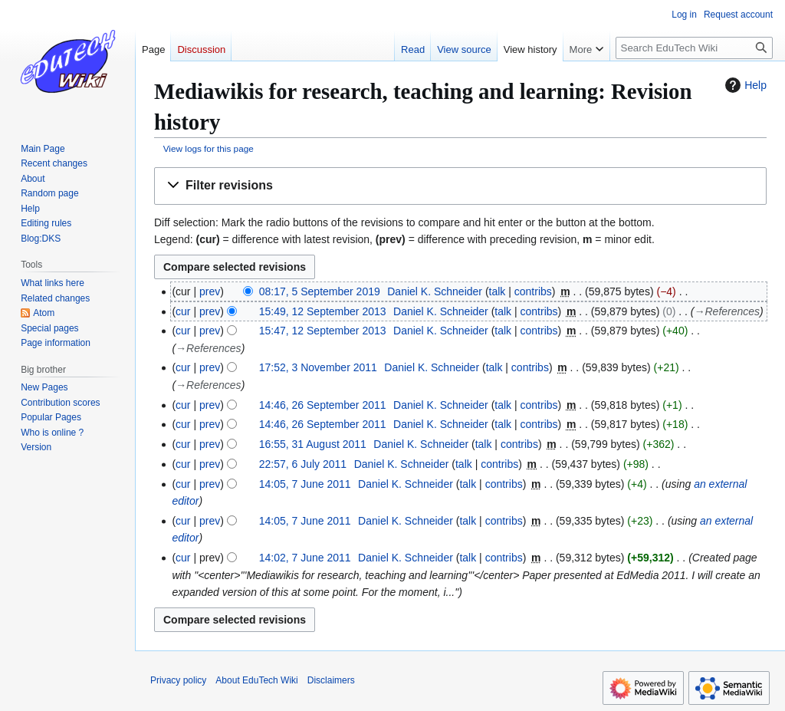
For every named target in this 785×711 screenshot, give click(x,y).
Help (744, 85)
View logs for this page (208, 148)
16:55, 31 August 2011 (312, 444)
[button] (460, 186)
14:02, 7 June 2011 (305, 557)
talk (497, 291)
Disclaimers (331, 680)
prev (209, 291)
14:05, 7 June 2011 (305, 484)
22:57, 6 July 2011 (303, 464)
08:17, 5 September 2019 (319, 291)
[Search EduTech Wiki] (694, 48)
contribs (533, 291)
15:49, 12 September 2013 (322, 311)
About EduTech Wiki (256, 680)
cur (183, 311)
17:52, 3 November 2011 (318, 367)
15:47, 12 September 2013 (322, 330)
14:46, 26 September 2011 (322, 405)
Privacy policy (178, 680)
